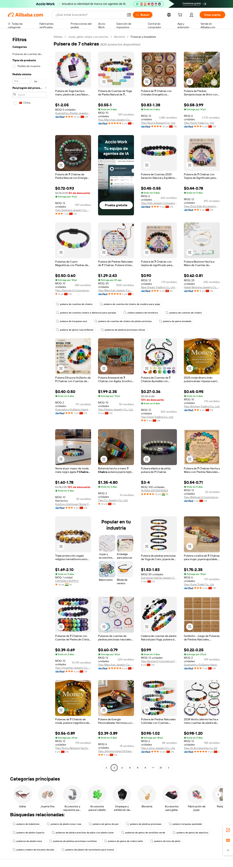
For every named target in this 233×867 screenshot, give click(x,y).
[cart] (181, 15)
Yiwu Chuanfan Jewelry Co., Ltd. (73, 667)
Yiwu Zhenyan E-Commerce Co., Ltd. (73, 290)
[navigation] (29, 403)
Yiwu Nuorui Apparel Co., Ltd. (158, 122)
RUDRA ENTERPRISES (154, 490)
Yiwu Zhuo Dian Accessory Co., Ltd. (202, 206)
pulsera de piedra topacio (28, 832)
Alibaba (58, 36)
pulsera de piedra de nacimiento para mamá (88, 849)
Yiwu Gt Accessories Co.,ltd (200, 748)
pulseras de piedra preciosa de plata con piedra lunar (83, 832)
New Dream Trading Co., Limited (159, 287)
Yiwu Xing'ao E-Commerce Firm (159, 661)
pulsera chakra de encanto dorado (33, 849)
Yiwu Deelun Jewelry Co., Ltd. (115, 409)
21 (161, 767)
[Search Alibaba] (89, 15)
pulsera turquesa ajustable (185, 824)
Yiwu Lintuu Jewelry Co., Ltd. (158, 748)
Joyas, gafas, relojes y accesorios (88, 36)
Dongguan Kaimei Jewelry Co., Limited (159, 577)
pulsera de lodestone (26, 824)
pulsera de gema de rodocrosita (123, 841)
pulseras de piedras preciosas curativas (73, 841)
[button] (129, 14)
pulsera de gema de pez (104, 824)
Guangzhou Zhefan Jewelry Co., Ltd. (73, 113)
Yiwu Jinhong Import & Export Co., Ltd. (116, 751)
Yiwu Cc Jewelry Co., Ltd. (113, 500)
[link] (228, 830)
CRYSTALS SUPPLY (67, 580)
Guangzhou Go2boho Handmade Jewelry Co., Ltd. (73, 409)
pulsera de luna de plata (165, 841)
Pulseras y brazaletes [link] (143, 36)
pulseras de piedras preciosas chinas (123, 329)
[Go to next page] (168, 767)
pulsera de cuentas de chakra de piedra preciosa (123, 321)
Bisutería (119, 36)
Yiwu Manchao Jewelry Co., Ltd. (116, 119)
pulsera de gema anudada (175, 321)
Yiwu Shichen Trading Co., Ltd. (202, 406)
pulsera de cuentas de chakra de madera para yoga (130, 304)
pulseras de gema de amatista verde (143, 832)
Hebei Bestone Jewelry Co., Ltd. (202, 287)
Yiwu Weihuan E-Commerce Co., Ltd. (202, 497)
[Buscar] (142, 15)
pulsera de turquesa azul (71, 321)
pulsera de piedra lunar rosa (64, 824)
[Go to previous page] (106, 767)
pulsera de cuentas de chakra (74, 304)
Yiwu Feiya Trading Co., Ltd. (157, 416)
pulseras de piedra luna (27, 841)
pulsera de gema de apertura (190, 832)
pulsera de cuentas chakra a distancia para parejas (86, 312)
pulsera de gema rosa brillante (74, 329)
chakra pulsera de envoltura (140, 312)
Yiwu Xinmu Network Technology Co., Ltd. (73, 748)
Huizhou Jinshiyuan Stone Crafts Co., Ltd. (73, 504)
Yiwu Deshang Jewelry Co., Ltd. (73, 210)
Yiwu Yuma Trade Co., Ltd (199, 122)
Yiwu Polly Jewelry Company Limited (159, 203)
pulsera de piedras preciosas (143, 824)
